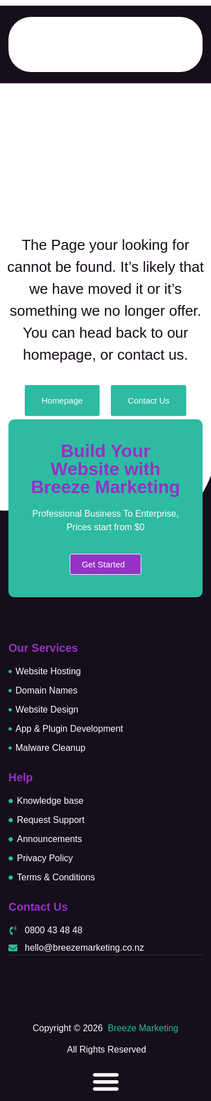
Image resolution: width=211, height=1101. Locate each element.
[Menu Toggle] (106, 1081)
